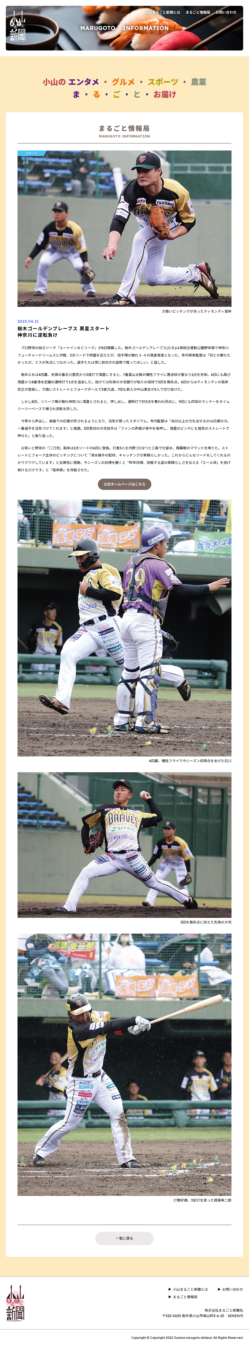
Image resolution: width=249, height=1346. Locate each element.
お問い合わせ (226, 12)
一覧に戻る (124, 1238)
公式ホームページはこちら (125, 484)
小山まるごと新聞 (17, 26)
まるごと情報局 (198, 12)
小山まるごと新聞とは (162, 12)
